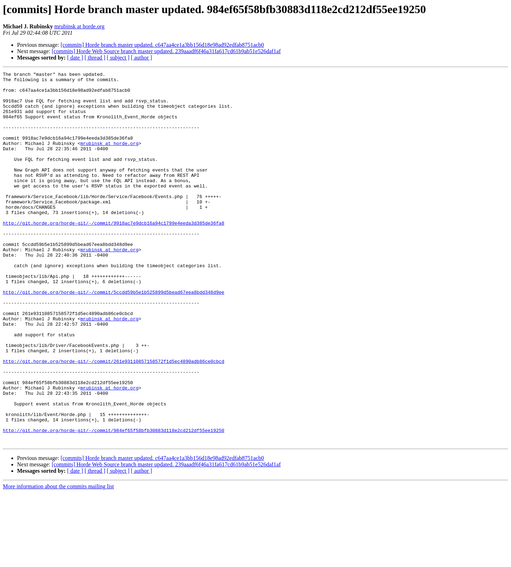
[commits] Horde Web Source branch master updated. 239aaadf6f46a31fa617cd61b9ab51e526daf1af (166, 51)
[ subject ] (118, 58)
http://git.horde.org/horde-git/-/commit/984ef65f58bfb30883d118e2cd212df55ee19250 (113, 502)
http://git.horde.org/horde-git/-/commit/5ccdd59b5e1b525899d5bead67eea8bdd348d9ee (113, 336)
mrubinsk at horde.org (79, 26)
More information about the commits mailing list (58, 561)
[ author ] (141, 58)
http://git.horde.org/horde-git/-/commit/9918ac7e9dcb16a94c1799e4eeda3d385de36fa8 (113, 254)
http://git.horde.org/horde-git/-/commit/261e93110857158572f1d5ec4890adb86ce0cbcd (113, 419)
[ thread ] (94, 58)
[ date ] (75, 58)
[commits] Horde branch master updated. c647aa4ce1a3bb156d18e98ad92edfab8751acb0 (162, 45)
